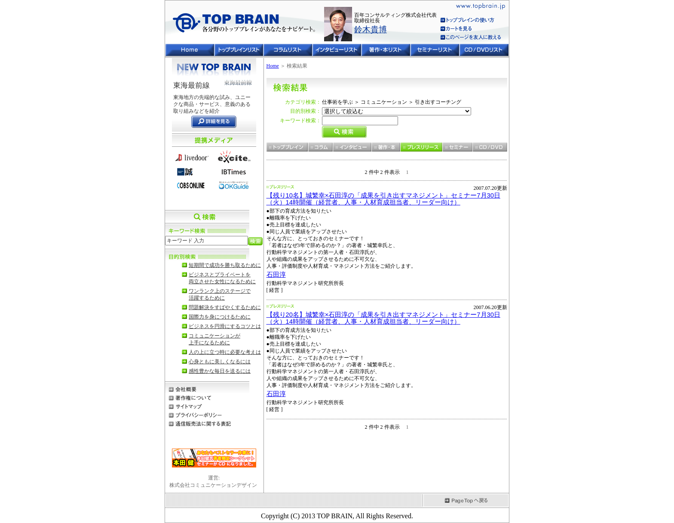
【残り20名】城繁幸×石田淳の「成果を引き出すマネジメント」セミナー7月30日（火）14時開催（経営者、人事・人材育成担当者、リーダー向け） (383, 318)
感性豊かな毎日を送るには (220, 371)
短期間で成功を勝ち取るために (225, 265)
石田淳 (276, 274)
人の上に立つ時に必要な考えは (225, 352)
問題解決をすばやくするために (225, 307)
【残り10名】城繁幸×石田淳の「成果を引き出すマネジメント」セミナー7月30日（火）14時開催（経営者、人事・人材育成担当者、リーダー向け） (383, 199)
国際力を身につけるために (220, 317)
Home (273, 66)
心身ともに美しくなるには (220, 362)
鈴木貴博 (370, 29)
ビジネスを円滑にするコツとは (225, 326)
